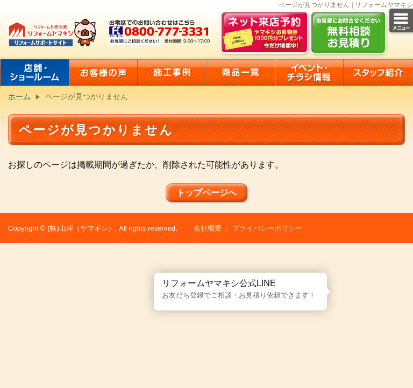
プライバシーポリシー (267, 228)
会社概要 (208, 228)
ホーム (19, 96)
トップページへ (206, 192)
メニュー (401, 20)
